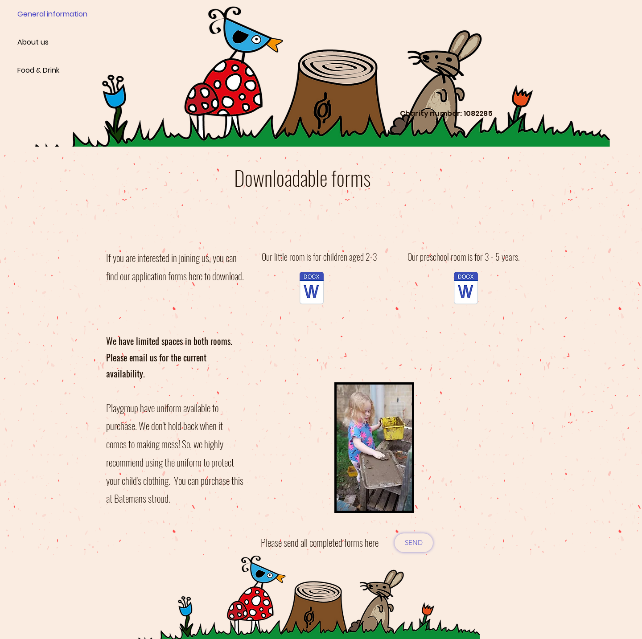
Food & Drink (38, 70)
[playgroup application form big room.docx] (466, 289)
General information (48, 14)
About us (33, 42)
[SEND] (414, 542)
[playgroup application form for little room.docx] (311, 289)
